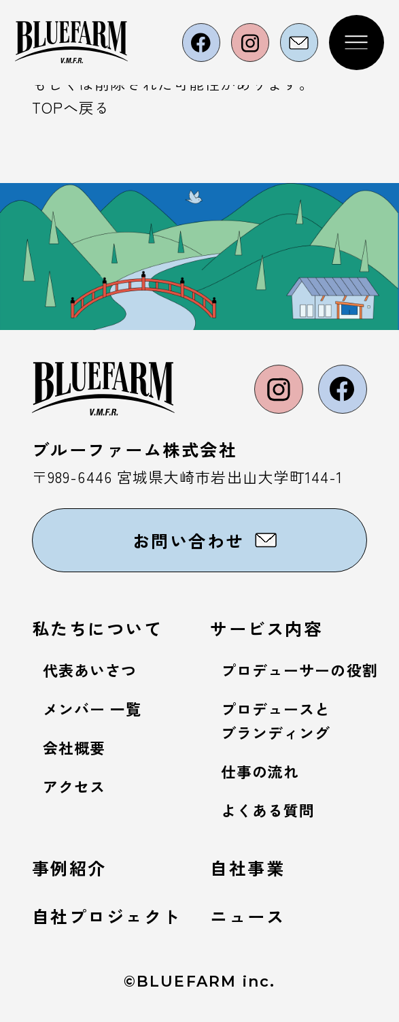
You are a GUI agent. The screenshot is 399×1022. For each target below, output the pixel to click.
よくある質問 (268, 810)
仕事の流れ (260, 771)
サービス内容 (266, 628)
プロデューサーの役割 (299, 669)
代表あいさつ (90, 669)
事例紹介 (69, 867)
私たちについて (97, 628)
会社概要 (74, 747)
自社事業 (247, 867)
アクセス (74, 786)
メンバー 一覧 (92, 708)
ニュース (247, 916)
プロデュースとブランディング (276, 720)
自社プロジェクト (106, 916)
